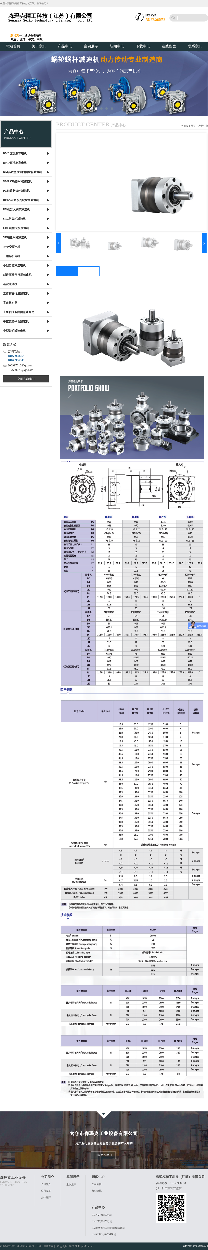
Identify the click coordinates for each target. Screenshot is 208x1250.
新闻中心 (117, 46)
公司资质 (46, 1190)
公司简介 (46, 1184)
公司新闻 (97, 1184)
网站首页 (13, 46)
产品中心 (65, 46)
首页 (193, 125)
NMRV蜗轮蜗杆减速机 (104, 1234)
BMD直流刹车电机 (102, 1221)
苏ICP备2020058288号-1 (195, 1246)
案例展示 (91, 46)
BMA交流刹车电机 (102, 1214)
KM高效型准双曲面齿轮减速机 (108, 1227)
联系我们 (195, 46)
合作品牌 (46, 1197)
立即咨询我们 (26, 378)
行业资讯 (97, 1190)
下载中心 (143, 46)
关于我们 (39, 46)
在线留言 (169, 46)
